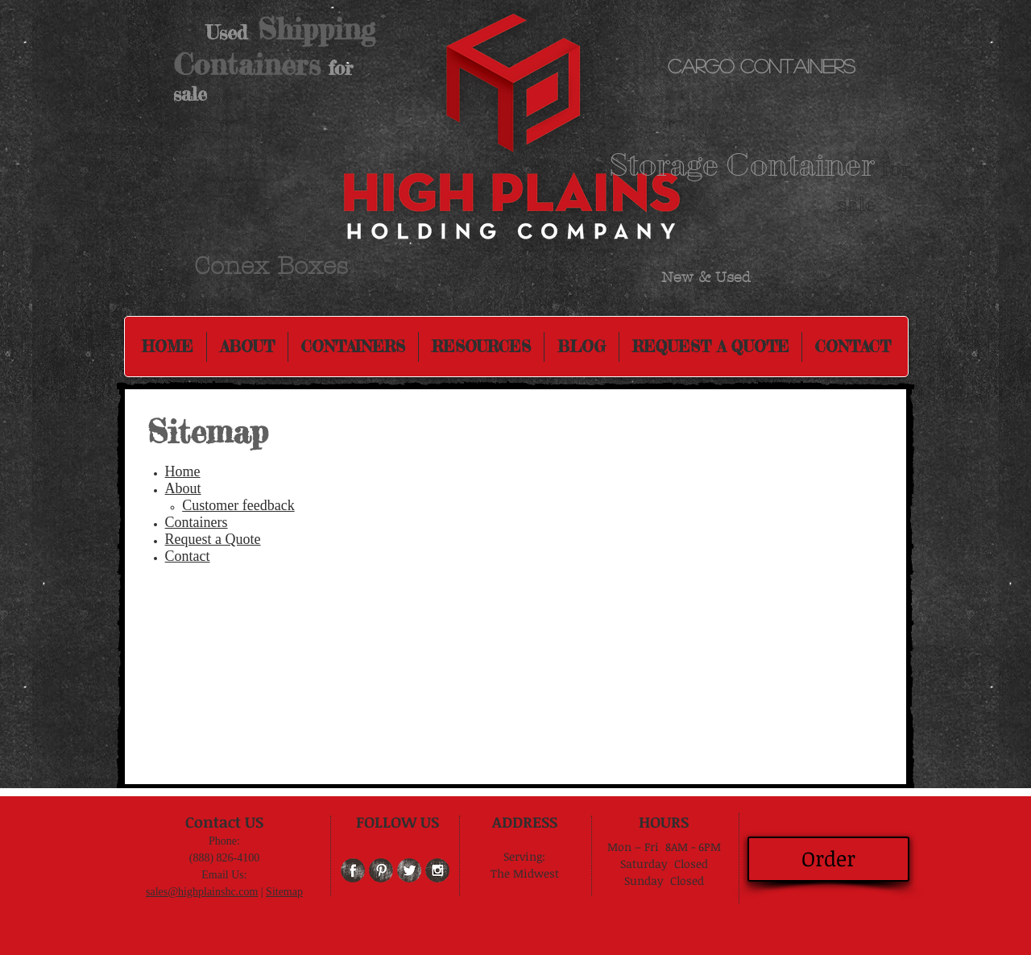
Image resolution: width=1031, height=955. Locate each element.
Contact (187, 556)
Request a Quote (213, 539)
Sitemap (284, 892)
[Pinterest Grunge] (381, 870)
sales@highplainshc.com (202, 892)
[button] (481, 347)
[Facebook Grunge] (353, 870)
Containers (196, 522)
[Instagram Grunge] (437, 870)
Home (183, 471)
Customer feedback (238, 505)
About (183, 488)
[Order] (828, 859)
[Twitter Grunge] (409, 870)
